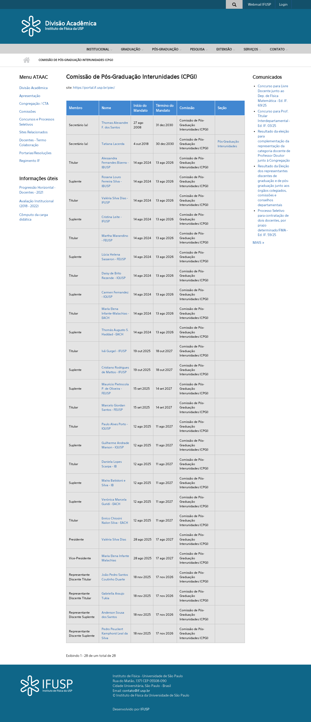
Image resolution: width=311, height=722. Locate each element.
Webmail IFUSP (259, 4)
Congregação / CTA (33, 103)
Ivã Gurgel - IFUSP (114, 351)
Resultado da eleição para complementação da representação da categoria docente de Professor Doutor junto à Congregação (274, 145)
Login (283, 4)
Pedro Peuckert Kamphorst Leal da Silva (115, 633)
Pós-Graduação (165, 49)
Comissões (27, 111)
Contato (277, 49)
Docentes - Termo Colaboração (32, 142)
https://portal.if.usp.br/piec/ (94, 87)
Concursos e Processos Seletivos (36, 121)
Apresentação (29, 96)
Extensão (224, 49)
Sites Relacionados (33, 132)
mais (257, 242)
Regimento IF (29, 161)
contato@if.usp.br (136, 691)
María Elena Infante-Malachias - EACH (115, 313)
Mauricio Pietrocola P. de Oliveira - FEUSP (115, 388)
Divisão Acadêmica (70, 23)
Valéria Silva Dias (114, 539)
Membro (75, 108)
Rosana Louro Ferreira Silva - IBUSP (112, 181)
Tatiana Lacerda (113, 144)
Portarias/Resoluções (35, 153)
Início (26, 60)
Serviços (251, 49)
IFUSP (144, 709)
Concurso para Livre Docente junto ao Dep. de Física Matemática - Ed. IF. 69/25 (273, 95)
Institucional (97, 49)
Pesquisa (197, 49)
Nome (106, 108)
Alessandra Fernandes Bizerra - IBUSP (115, 162)
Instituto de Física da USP (64, 29)
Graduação (130, 49)
